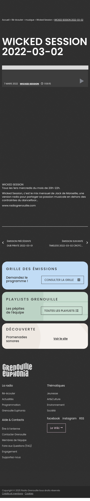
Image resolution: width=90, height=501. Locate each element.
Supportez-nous (11, 457)
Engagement (9, 451)
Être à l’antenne (11, 428)
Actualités (7, 399)
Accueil (5, 19)
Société (51, 410)
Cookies (29, 493)
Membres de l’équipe (14, 440)
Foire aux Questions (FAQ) (17, 446)
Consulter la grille (62, 280)
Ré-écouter (17, 19)
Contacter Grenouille (14, 434)
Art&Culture (53, 399)
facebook (53, 418)
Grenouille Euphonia (13, 410)
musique (29, 19)
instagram (70, 418)
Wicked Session (44, 19)
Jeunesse (52, 393)
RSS (81, 418)
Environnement (56, 405)
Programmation (11, 405)
